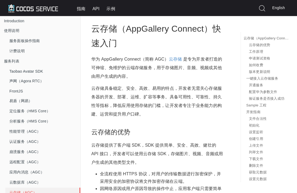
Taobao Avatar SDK (26, 71)
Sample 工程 (256, 105)
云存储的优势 (259, 45)
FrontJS (16, 91)
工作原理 (256, 52)
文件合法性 (258, 119)
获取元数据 (258, 172)
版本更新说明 (259, 72)
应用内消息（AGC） (26, 172)
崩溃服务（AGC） (25, 152)
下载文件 (256, 159)
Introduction (14, 21)
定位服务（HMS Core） (29, 111)
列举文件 (256, 152)
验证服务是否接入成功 (266, 98)
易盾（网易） (20, 101)
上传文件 (256, 145)
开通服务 (256, 85)
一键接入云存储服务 (262, 78)
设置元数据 (258, 179)
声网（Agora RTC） (26, 81)
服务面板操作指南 (24, 41)
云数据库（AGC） (25, 182)
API (95, 8)
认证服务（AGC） (25, 141)
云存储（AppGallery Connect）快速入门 (266, 38)
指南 (81, 8)
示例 (110, 8)
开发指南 (253, 112)
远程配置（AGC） (25, 162)
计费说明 (17, 51)
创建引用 (256, 139)
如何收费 (256, 65)
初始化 (254, 125)
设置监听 (256, 132)
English (278, 8)
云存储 (175, 59)
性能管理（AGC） (25, 131)
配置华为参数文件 (263, 92)
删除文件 (256, 166)
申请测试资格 (259, 58)
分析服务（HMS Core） (29, 121)
